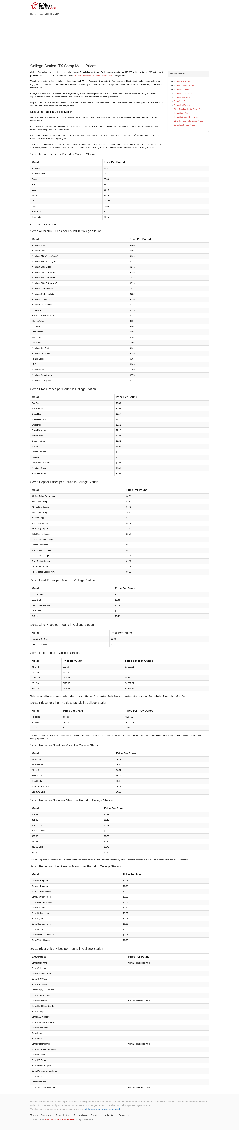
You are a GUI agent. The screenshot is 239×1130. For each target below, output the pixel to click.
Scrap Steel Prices (182, 113)
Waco (104, 75)
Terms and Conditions (40, 1115)
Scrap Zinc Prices (181, 101)
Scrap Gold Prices (182, 105)
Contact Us (124, 1115)
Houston (78, 75)
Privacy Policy (62, 1115)
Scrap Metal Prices (182, 81)
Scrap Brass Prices (182, 89)
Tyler (110, 75)
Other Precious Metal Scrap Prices (189, 109)
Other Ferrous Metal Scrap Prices (188, 121)
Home (33, 14)
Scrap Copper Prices (183, 93)
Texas (40, 14)
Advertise (109, 1115)
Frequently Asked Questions (87, 1115)
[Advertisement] (119, 40)
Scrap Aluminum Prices (184, 85)
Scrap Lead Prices (182, 97)
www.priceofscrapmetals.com (60, 1119)
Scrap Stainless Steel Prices (186, 117)
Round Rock (88, 75)
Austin (97, 75)
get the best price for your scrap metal (102, 1109)
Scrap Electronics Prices (184, 125)
